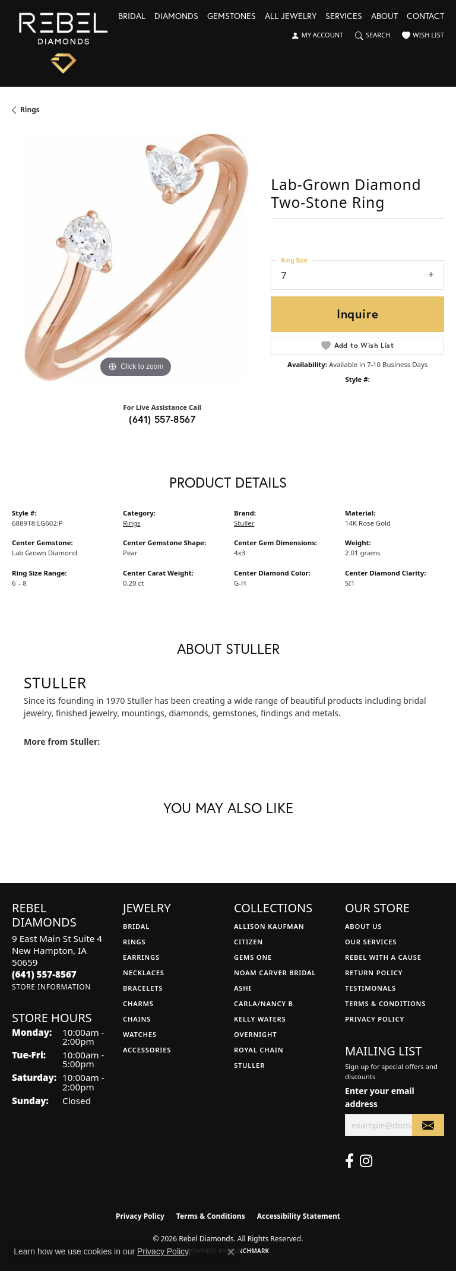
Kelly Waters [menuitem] (260, 1018)
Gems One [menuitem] (253, 957)
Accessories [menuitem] (147, 1049)
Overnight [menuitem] (255, 1034)
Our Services (371, 941)
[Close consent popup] (231, 1252)
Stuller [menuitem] (249, 1065)
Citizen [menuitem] (248, 941)
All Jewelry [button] (290, 16)
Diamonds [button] (176, 16)
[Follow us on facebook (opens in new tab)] (349, 1161)
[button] (317, 36)
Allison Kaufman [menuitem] (269, 926)
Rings (30, 110)
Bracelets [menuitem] (143, 988)
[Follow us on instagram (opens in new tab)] (366, 1161)
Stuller (244, 522)
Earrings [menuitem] (141, 957)
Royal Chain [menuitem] (258, 1049)
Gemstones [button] (231, 16)
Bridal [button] (131, 16)
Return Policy (374, 972)
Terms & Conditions (385, 1003)
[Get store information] (51, 987)
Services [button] (343, 16)
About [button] (384, 16)
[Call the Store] (44, 974)
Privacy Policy (374, 1018)
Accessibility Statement (298, 1216)
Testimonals (370, 988)
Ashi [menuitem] (242, 988)
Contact (425, 16)
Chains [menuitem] (137, 1018)
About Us (363, 926)
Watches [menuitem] (140, 1034)
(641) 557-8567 (162, 419)
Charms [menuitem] (138, 1003)
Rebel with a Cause (383, 957)
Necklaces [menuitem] (143, 972)
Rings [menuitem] (134, 941)
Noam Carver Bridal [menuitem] (275, 972)
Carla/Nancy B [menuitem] (263, 1003)
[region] (135, 257)
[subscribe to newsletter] (428, 1125)
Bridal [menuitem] (136, 926)
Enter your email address (379, 1097)
